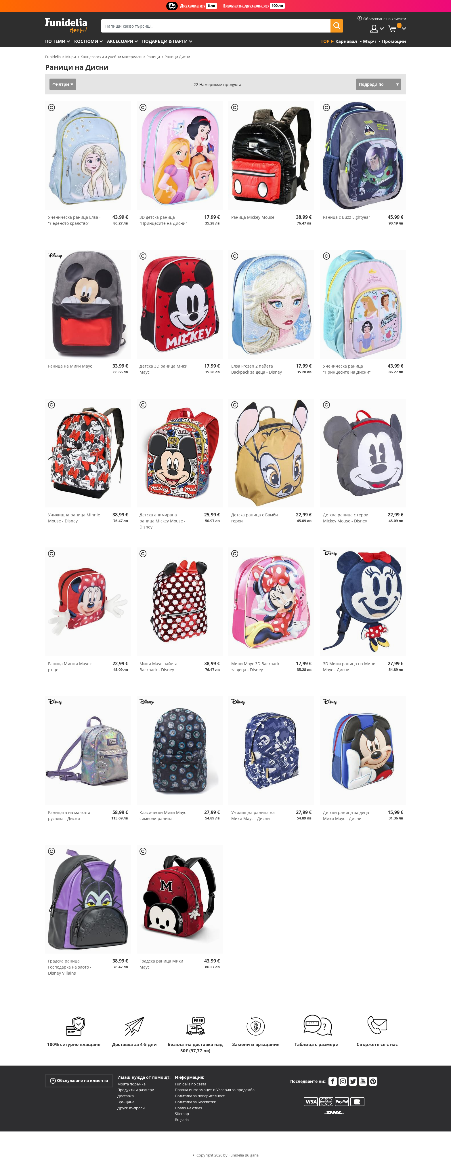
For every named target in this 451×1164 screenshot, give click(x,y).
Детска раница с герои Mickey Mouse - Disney (345, 518)
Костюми (86, 41)
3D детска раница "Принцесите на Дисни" (163, 220)
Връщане (125, 1101)
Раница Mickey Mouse (252, 217)
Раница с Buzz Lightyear (346, 217)
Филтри (60, 84)
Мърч (70, 56)
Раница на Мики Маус (70, 366)
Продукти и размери (135, 1089)
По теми (55, 41)
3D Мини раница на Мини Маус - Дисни (349, 666)
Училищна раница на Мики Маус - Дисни (253, 815)
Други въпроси (131, 1107)
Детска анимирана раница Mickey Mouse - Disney (162, 521)
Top (325, 41)
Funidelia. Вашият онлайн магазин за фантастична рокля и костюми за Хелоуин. (66, 25)
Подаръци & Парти (165, 41)
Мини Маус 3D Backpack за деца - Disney (255, 666)
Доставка (125, 1095)
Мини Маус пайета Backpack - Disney (158, 666)
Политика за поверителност (200, 1095)
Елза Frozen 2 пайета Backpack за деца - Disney (256, 369)
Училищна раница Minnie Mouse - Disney (74, 518)
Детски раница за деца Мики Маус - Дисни (346, 815)
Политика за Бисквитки (195, 1101)
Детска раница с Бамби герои (254, 518)
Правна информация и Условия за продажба (215, 1089)
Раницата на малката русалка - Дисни (69, 815)
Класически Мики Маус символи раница (162, 815)
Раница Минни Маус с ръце (70, 666)
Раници (153, 56)
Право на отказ (188, 1107)
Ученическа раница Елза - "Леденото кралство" (74, 220)
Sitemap (182, 1113)
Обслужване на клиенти (79, 1080)
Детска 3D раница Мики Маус (163, 369)
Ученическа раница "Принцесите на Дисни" (347, 369)
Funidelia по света (190, 1084)
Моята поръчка (131, 1084)
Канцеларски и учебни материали (111, 56)
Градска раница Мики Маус (161, 964)
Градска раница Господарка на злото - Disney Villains (69, 967)
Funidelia (53, 56)
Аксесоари (120, 41)
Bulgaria (182, 1119)
